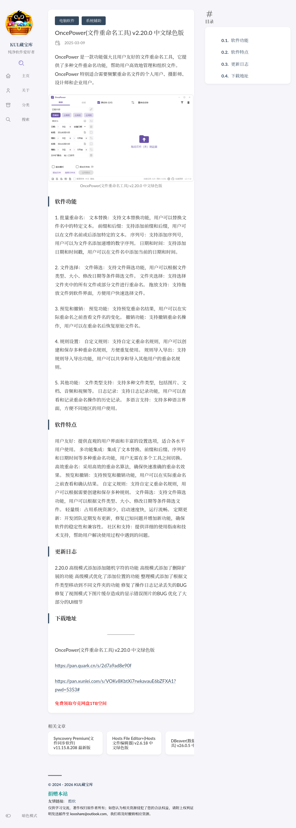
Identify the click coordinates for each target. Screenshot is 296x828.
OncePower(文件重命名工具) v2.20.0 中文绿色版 (119, 32)
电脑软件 (67, 20)
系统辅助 (93, 20)
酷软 (72, 801)
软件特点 (239, 52)
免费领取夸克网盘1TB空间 (80, 703)
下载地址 (239, 75)
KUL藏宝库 (21, 44)
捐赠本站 (58, 794)
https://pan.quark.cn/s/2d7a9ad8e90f (93, 665)
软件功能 (239, 40)
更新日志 (239, 64)
